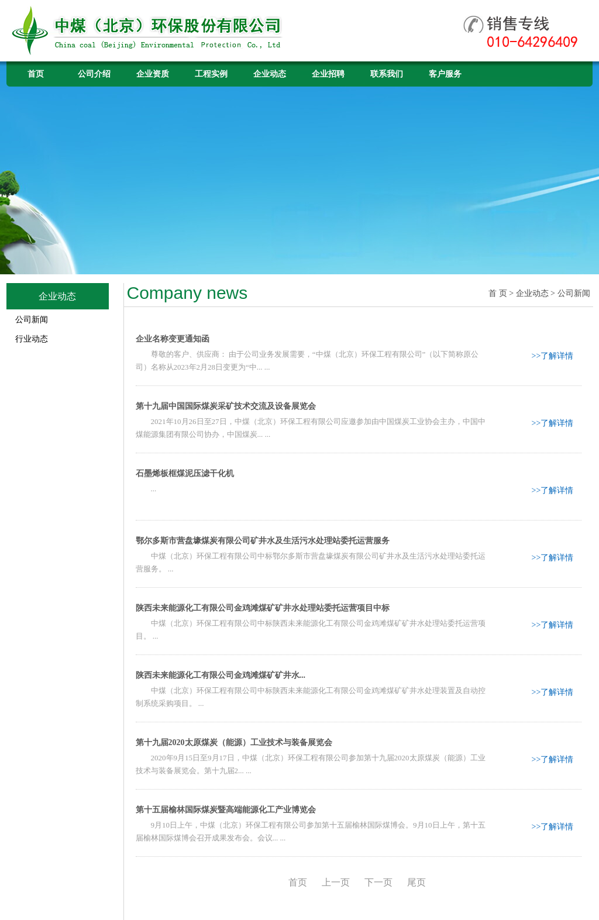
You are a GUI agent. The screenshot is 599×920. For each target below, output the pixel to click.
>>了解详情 (553, 356)
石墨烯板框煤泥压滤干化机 (185, 473)
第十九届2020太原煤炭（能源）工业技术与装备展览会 (234, 742)
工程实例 (211, 74)
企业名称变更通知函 (172, 339)
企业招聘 (328, 74)
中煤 (148, 30)
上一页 (336, 882)
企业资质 (152, 74)
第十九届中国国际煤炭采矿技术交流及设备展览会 (226, 406)
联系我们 (386, 74)
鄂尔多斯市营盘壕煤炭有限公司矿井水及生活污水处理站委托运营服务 (263, 540)
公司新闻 (31, 319)
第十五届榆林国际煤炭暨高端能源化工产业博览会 (226, 809)
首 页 (497, 293)
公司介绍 (94, 74)
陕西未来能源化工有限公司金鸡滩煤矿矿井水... (221, 675)
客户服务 (445, 74)
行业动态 (31, 339)
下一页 (378, 882)
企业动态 (269, 74)
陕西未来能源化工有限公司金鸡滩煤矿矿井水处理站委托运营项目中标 (263, 608)
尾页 (416, 882)
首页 (35, 74)
